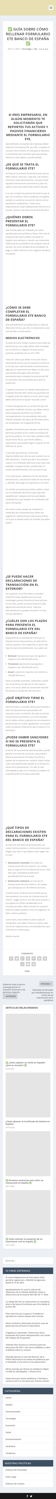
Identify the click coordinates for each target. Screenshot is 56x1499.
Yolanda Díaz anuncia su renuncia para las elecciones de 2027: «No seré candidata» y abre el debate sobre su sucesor (28, 1347)
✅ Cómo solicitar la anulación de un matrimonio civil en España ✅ (24, 1240)
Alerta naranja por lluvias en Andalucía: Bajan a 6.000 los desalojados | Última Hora (27, 1370)
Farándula (10, 1446)
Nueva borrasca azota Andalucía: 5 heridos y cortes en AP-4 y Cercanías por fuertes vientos (27, 1379)
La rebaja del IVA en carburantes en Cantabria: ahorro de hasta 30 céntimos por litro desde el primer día (28, 1304)
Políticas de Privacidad (16, 1470)
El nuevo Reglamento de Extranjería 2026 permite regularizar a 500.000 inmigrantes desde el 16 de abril (25, 1280)
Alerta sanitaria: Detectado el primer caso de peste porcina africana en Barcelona (27, 1324)
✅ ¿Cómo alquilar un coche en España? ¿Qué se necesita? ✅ (25, 1063)
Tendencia (10, 1453)
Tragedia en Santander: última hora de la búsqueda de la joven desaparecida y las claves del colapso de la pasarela (28, 1335)
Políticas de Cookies (15, 1483)
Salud (8, 1432)
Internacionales (13, 1411)
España (9, 1404)
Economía (10, 1425)
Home (8, 1397)
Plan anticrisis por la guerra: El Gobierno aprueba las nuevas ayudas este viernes (25, 1315)
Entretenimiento (13, 1439)
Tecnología (27, 49)
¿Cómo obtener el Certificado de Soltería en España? (28, 1122)
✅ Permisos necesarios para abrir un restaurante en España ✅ (24, 1181)
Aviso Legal (11, 1476)
